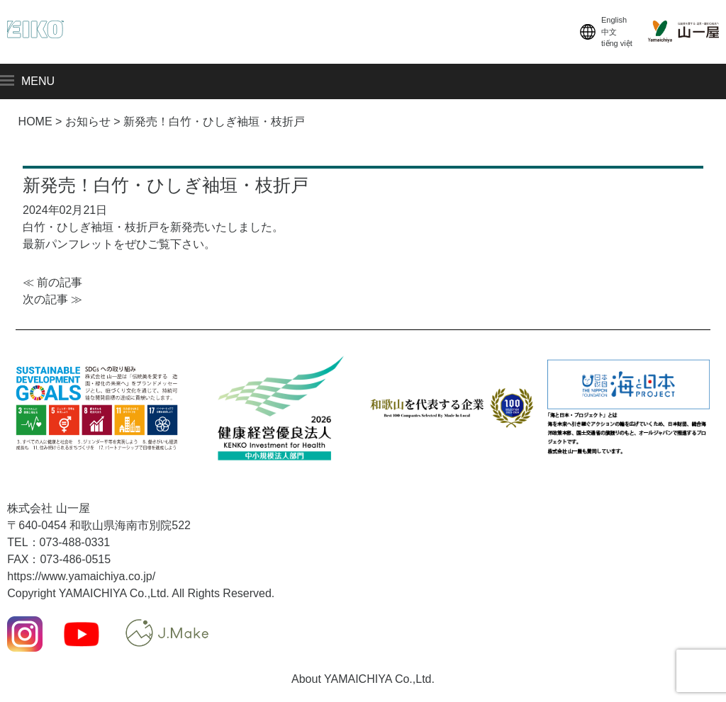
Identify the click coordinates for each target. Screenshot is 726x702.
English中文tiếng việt (604, 32)
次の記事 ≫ (52, 299)
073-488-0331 (75, 542)
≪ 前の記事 (52, 282)
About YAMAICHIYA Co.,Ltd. (363, 679)
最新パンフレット (68, 244)
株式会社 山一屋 (48, 508)
